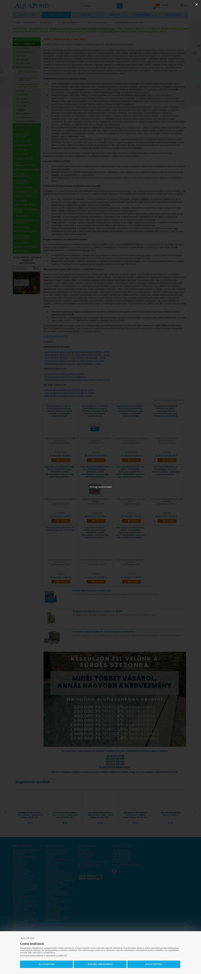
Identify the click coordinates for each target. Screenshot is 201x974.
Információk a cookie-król (56, 955)
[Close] (196, 4)
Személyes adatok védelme (31, 955)
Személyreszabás (100, 964)
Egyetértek (153, 964)
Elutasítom (46, 964)
